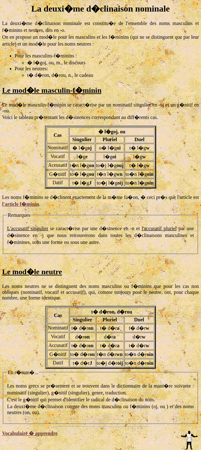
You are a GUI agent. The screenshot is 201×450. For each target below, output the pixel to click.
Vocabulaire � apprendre (30, 433)
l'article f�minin (20, 204)
